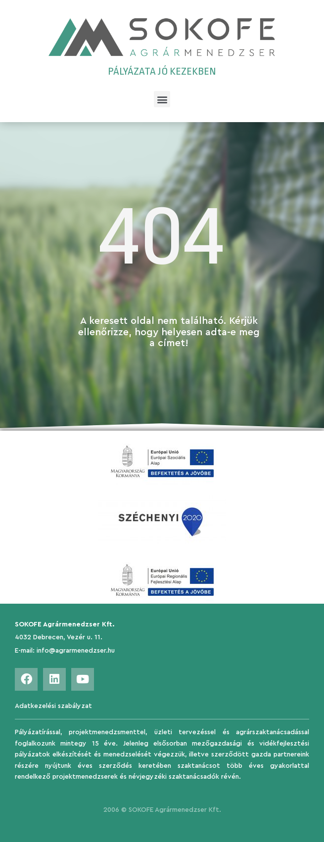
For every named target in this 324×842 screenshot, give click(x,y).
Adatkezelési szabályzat (53, 706)
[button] (162, 99)
